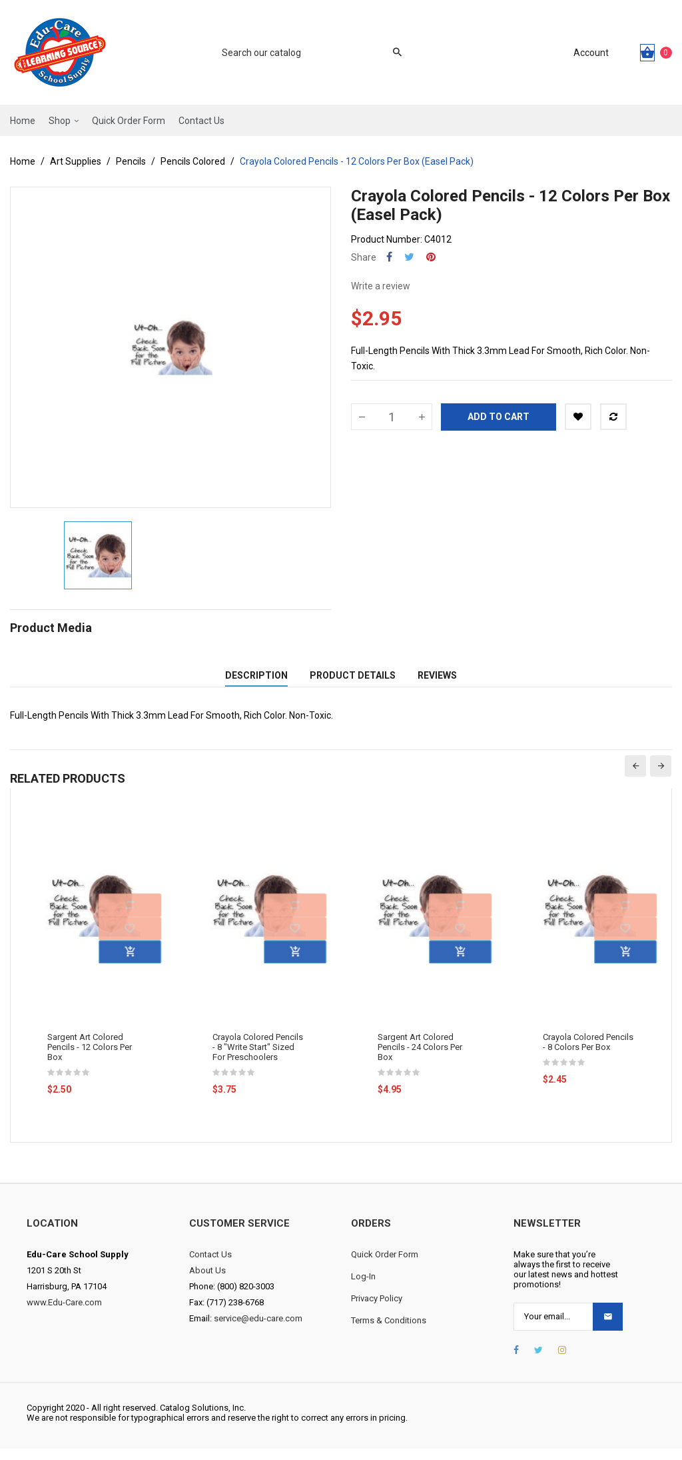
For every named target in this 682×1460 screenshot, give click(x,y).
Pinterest (431, 257)
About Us (207, 1282)
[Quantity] (392, 416)
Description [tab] (256, 681)
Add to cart (498, 416)
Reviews (437, 681)
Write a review (380, 286)
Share (389, 257)
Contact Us (210, 1266)
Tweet (409, 257)
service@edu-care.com (258, 1330)
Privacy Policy (376, 1310)
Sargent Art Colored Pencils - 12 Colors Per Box (89, 1058)
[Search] (305, 52)
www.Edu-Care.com (64, 1314)
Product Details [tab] (353, 681)
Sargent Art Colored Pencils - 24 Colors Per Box (420, 1058)
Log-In (363, 1288)
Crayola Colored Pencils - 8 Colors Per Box (588, 1053)
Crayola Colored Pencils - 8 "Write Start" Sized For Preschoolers (257, 1058)
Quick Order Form (384, 1266)
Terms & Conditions (388, 1332)
